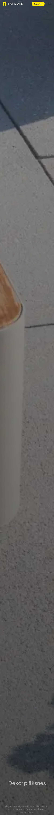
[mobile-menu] (49, 4)
